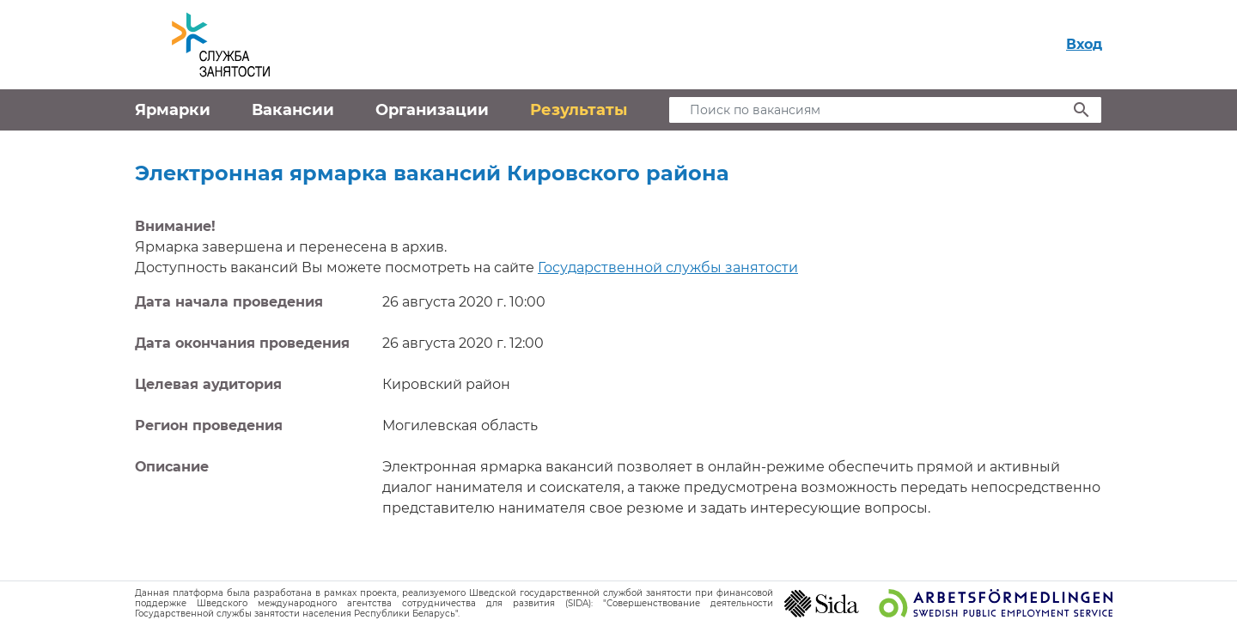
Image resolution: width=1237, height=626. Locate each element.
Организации (432, 109)
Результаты (578, 109)
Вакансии (293, 109)
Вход (1084, 44)
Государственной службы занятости (668, 267)
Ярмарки (172, 109)
